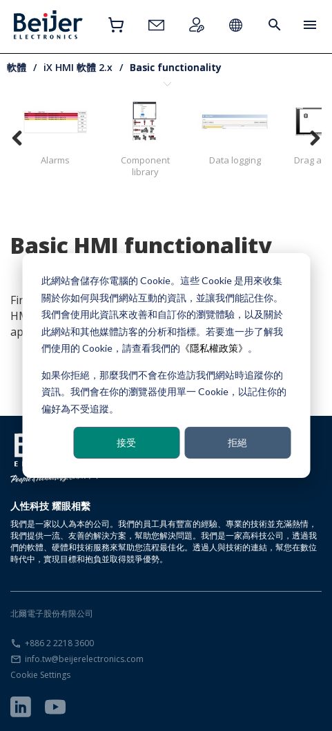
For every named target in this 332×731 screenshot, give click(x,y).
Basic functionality (176, 67)
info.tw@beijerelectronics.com (84, 659)
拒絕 (237, 442)
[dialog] (166, 365)
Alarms (55, 131)
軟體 (16, 67)
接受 (126, 442)
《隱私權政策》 (214, 348)
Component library (145, 137)
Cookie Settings (40, 675)
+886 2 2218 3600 (59, 643)
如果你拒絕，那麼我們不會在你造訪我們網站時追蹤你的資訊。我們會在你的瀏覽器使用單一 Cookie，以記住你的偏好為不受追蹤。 (163, 391)
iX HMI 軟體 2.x (78, 67)
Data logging (235, 131)
